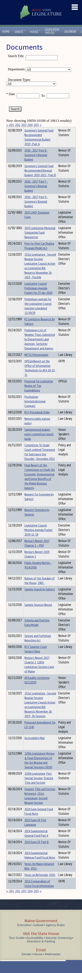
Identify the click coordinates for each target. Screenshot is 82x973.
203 (24, 125)
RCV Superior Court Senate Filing (35, 656)
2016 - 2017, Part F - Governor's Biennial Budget (36, 193)
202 (17, 125)
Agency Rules (55, 932)
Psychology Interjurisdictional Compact (35, 408)
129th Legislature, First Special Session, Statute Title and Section (38, 785)
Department (31, 129)
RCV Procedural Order (37, 419)
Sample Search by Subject (39, 596)
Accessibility (34, 945)
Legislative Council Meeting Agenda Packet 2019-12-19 (38, 537)
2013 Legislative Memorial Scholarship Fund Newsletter (39, 240)
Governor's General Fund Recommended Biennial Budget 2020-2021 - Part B (40, 178)
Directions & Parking (41, 948)
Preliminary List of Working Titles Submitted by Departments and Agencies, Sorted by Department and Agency (39, 346)
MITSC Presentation (36, 362)
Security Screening (59, 945)
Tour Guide (16, 945)
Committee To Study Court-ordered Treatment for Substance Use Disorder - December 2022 (39, 459)
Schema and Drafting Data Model (36, 629)
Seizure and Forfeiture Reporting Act (37, 645)
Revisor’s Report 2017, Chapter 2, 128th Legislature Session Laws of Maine (39, 672)
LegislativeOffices (52, 31)
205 (36, 125)
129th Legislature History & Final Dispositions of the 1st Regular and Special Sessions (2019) (39, 768)
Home (6, 31)
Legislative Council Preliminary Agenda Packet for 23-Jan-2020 (38, 295)
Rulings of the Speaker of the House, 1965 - (39, 587)
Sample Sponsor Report (38, 612)
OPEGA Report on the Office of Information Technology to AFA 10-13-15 (39, 375)
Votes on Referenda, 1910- (40, 882)
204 (30, 125)
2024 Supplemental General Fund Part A (36, 840)
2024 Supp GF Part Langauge (35, 829)
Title (10, 129)
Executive (24, 932)
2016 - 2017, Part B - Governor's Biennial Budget (36, 162)
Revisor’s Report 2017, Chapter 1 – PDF (37, 550)
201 (11, 125)
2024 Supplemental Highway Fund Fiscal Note (39, 862)
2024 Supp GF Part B (36, 849)
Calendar (70, 31)
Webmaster (52, 961)
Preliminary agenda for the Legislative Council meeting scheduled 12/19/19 (38, 313)
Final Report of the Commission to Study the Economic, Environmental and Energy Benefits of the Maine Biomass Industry (39, 484)
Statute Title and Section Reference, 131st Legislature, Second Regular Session (39, 803)
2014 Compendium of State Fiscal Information (39, 890)
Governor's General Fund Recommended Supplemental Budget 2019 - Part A (38, 144)
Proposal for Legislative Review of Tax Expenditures (38, 393)
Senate (19, 32)
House (35, 32)
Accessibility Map (34, 745)
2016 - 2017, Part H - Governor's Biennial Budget (36, 209)
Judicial (38, 932)
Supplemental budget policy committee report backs (39, 441)
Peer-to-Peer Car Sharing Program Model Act (39, 253)
